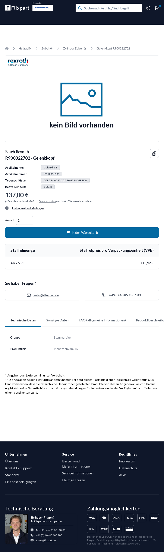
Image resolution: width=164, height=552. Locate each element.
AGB (122, 475)
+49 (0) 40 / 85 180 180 (49, 535)
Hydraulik (25, 48)
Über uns (11, 461)
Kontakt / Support (18, 468)
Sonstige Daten (57, 320)
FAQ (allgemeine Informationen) (102, 320)
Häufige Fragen (73, 480)
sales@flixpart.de (46, 540)
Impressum (127, 461)
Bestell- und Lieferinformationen (76, 463)
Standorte (12, 475)
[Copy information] (154, 153)
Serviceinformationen (78, 473)
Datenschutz (128, 468)
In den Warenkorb (82, 232)
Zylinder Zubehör (74, 48)
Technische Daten (23, 320)
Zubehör (47, 48)
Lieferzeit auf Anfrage (28, 208)
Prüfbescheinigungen (20, 482)
